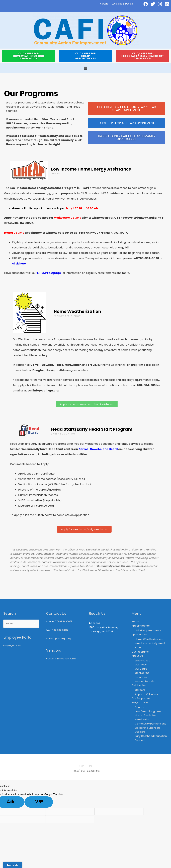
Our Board (141, 669)
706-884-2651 (63, 621)
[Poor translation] (39, 802)
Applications (139, 634)
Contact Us (142, 673)
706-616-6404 (60, 630)
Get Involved (139, 685)
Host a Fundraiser (145, 715)
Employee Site (12, 646)
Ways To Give (140, 702)
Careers (102, 3)
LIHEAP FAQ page (49, 273)
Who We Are (142, 660)
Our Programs (140, 651)
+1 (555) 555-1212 (81, 771)
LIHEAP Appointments (148, 630)
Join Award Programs (148, 711)
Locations (115, 3)
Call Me (96, 771)
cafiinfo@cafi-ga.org (59, 638)
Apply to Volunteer (146, 694)
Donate (129, 3)
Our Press (141, 664)
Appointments (141, 625)
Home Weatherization (148, 639)
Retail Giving (142, 719)
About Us (137, 656)
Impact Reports (144, 681)
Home (135, 621)
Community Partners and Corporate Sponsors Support (150, 728)
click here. (19, 263)
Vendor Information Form (61, 658)
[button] (85, 68)
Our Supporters (141, 698)
